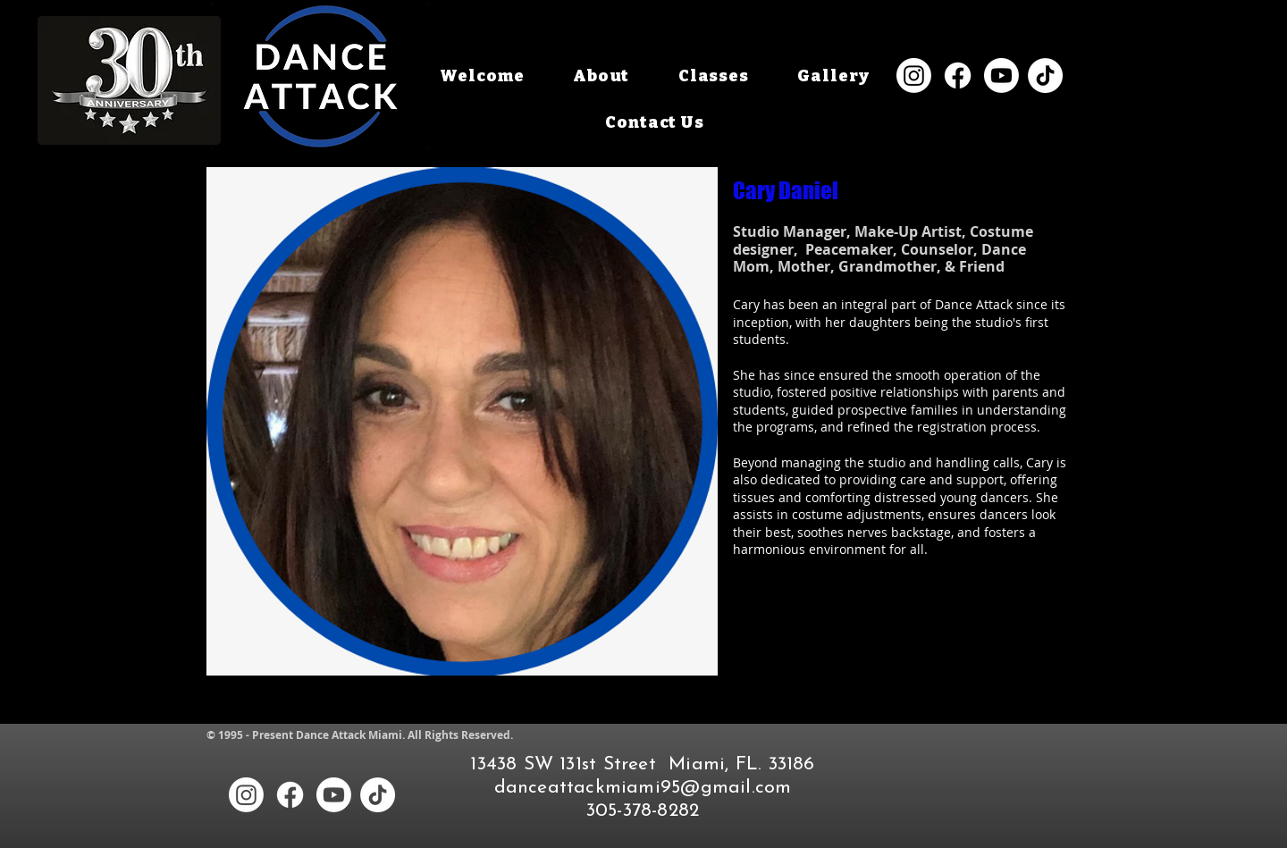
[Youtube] (1001, 75)
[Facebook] (957, 75)
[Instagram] (913, 75)
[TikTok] (1045, 75)
